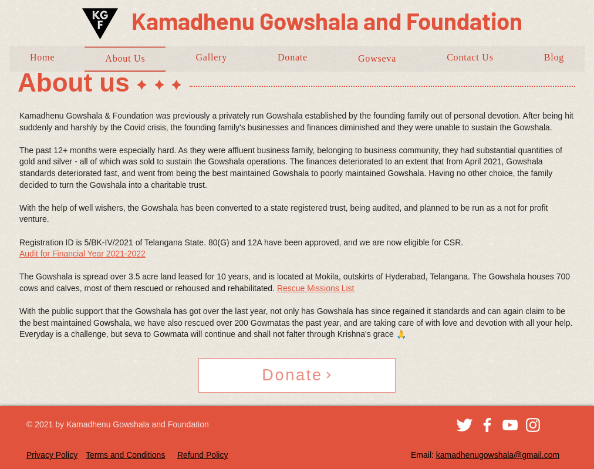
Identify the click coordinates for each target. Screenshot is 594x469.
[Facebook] (487, 425)
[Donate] (297, 375)
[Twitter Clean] (464, 425)
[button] (377, 59)
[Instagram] (533, 425)
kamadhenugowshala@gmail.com (497, 455)
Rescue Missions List (316, 288)
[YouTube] (510, 425)
